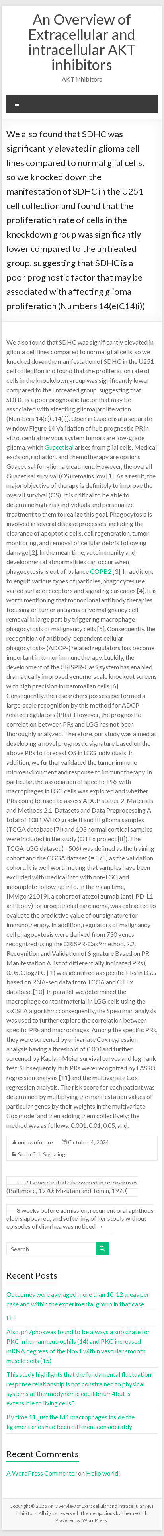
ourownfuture (35, 1142)
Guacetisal (59, 447)
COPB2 (100, 571)
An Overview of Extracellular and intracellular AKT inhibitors (82, 41)
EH (10, 1318)
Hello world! (103, 1473)
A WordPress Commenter (41, 1473)
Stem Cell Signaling (41, 1154)
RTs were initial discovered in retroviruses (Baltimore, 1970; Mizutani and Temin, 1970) (72, 1186)
